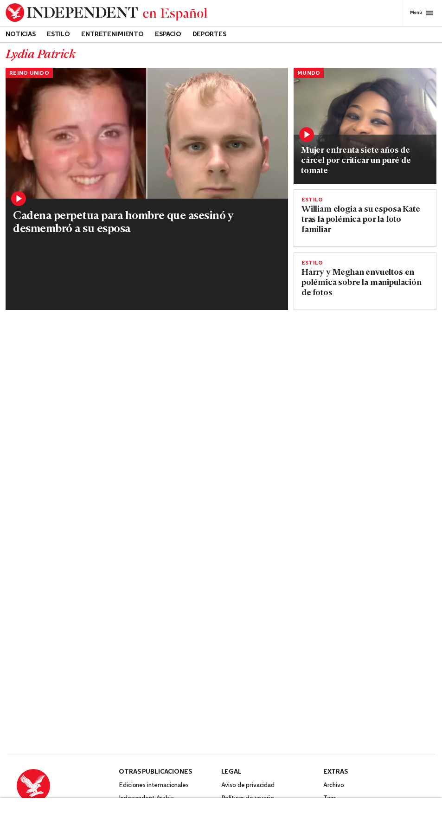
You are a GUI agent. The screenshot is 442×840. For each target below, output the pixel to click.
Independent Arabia (146, 659)
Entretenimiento (112, 34)
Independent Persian (147, 685)
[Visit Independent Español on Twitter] (45, 704)
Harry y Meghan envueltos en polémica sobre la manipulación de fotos (361, 282)
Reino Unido (29, 73)
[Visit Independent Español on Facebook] (24, 704)
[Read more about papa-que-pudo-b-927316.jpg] (154, 480)
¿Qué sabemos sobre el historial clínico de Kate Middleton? (52, 409)
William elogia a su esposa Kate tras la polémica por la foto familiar (360, 219)
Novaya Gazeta (140, 724)
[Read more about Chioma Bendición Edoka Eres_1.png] (365, 115)
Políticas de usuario (247, 659)
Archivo (333, 646)
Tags (329, 659)
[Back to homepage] (106, 13)
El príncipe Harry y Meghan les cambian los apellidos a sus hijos (154, 414)
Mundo (308, 73)
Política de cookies (247, 685)
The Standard (137, 711)
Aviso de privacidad (248, 646)
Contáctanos (34, 683)
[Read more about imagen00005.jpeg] (53, 480)
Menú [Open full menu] (421, 13)
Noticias (21, 34)
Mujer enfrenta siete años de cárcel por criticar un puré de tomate (356, 160)
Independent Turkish (147, 672)
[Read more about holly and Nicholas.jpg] (147, 162)
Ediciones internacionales (154, 646)
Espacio (168, 34)
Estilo (58, 34)
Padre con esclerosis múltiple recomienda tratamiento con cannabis (150, 552)
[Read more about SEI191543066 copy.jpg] (154, 347)
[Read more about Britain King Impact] (53, 347)
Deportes (209, 34)
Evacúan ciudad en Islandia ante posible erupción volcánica (51, 541)
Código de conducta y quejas (261, 672)
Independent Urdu (144, 698)
